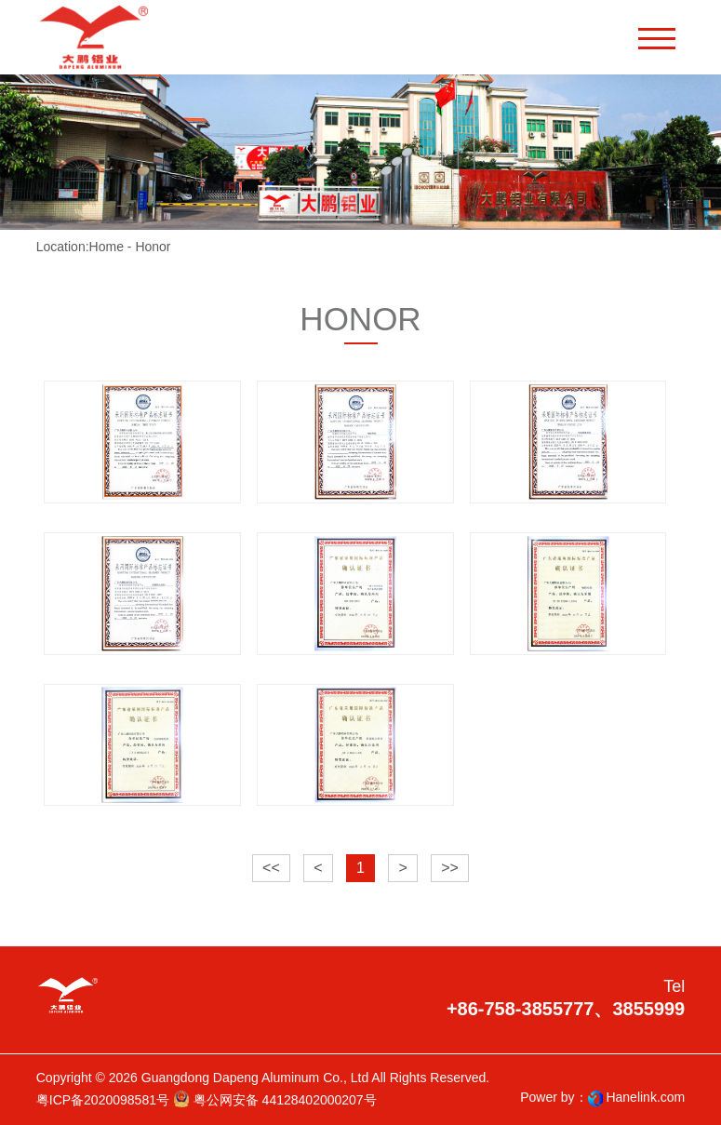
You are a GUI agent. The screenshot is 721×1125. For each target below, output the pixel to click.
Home (106, 246)
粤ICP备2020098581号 (102, 1099)
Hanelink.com (645, 1097)
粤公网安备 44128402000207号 (275, 1099)
